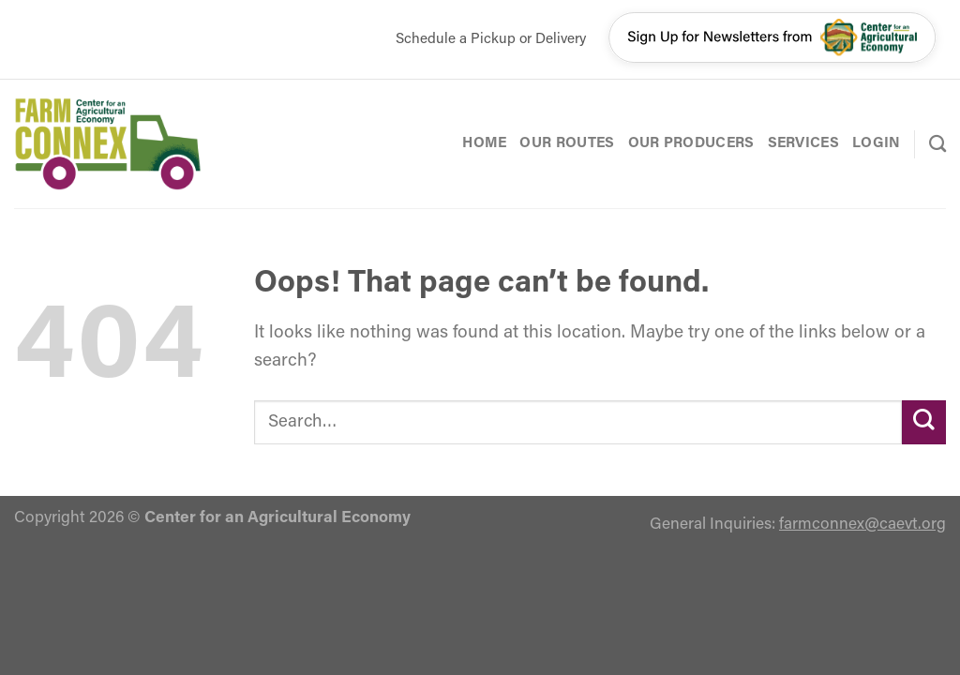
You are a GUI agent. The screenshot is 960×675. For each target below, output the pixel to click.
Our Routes (566, 143)
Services (803, 143)
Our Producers (691, 143)
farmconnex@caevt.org (862, 524)
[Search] (937, 143)
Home (484, 143)
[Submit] (924, 422)
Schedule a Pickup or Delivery (491, 39)
